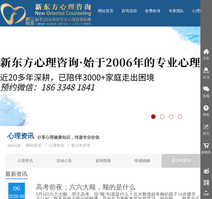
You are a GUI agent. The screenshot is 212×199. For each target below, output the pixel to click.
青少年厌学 (181, 161)
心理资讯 (25, 161)
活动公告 (64, 161)
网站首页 (34, 145)
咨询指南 (103, 161)
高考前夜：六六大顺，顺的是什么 (86, 187)
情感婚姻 (142, 161)
